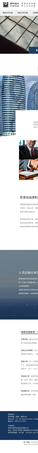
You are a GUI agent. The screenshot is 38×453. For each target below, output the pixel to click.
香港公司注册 (8, 13)
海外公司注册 (23, 13)
